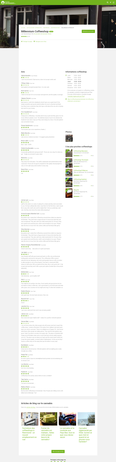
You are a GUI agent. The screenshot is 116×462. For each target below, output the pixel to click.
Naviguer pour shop (40, 41)
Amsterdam (46, 27)
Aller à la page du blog (58, 451)
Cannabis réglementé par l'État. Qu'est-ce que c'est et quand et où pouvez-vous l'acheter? (85, 435)
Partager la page (26, 41)
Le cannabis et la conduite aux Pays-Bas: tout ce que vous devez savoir (67, 432)
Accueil (23, 27)
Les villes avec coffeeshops (34, 27)
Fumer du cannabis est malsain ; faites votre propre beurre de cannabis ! (47, 434)
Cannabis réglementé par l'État (76, 96)
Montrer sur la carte (88, 31)
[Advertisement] (58, 57)
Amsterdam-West (55, 27)
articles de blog (31, 407)
